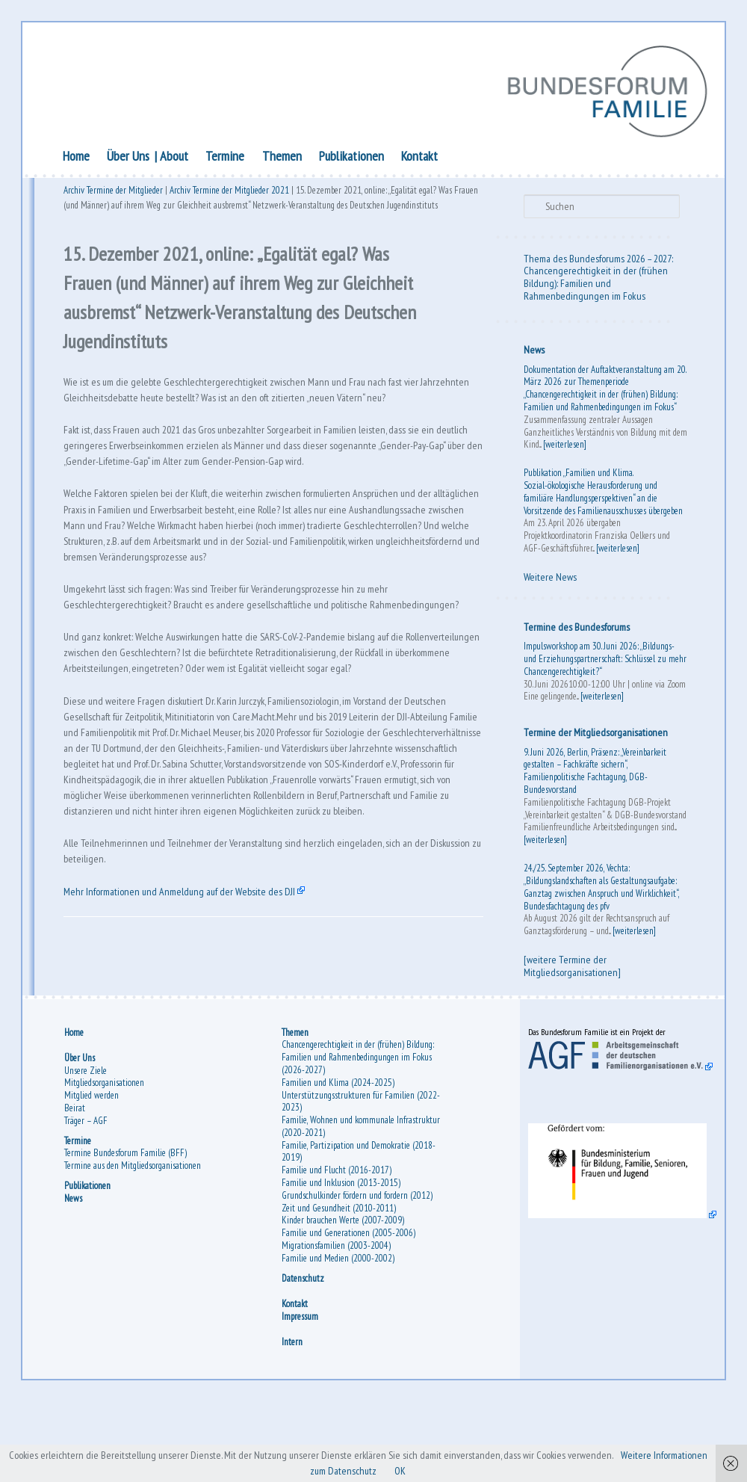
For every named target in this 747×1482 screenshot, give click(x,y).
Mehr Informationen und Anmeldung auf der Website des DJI (193, 1037)
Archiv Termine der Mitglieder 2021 (232, 195)
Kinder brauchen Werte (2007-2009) (343, 1295)
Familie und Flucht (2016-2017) (337, 1245)
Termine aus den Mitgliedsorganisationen (135, 1241)
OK (437, 1470)
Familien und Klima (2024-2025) (338, 1157)
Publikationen (354, 158)
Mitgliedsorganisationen (107, 1158)
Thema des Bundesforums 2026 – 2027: (597, 261)
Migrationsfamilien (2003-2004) (336, 1321)
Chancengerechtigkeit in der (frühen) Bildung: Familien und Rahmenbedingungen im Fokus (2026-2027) (358, 1133)
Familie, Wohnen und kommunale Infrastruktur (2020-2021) (361, 1201)
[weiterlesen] (579, 446)
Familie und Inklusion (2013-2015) (341, 1258)
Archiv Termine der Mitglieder (116, 195)
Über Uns (131, 158)
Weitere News (548, 579)
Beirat (77, 1183)
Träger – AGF (89, 1195)
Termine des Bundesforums (575, 629)
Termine (227, 158)
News (532, 352)
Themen (284, 158)
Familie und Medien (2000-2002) (338, 1333)
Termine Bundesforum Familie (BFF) (128, 1228)
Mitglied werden (94, 1170)
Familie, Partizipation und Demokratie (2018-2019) (359, 1226)
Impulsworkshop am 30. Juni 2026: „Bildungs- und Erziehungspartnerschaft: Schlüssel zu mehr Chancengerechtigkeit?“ (597, 661)
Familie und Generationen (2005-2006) (349, 1308)
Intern (292, 1417)
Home (79, 158)
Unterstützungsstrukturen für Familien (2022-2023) (361, 1176)
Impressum (300, 1391)
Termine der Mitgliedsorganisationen (594, 734)
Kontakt (422, 158)
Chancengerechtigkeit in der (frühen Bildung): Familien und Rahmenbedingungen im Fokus (594, 285)
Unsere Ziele (88, 1145)
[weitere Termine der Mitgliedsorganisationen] (570, 968)
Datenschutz (303, 1353)
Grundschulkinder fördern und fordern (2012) (357, 1271)
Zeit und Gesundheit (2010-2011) (339, 1282)
